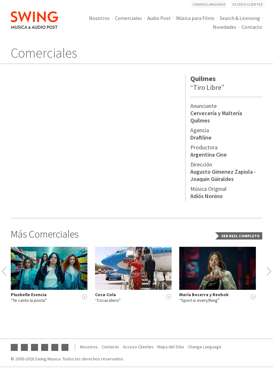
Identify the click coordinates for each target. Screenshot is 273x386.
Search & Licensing (240, 18)
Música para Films (195, 18)
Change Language (209, 4)
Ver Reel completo (240, 235)
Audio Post (159, 18)
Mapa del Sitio (170, 347)
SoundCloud (54, 347)
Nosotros (99, 18)
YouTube (14, 347)
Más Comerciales (45, 234)
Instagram (34, 347)
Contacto (252, 27)
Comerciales (128, 18)
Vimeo (64, 347)
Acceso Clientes (247, 4)
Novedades (224, 27)
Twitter (44, 347)
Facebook (24, 347)
